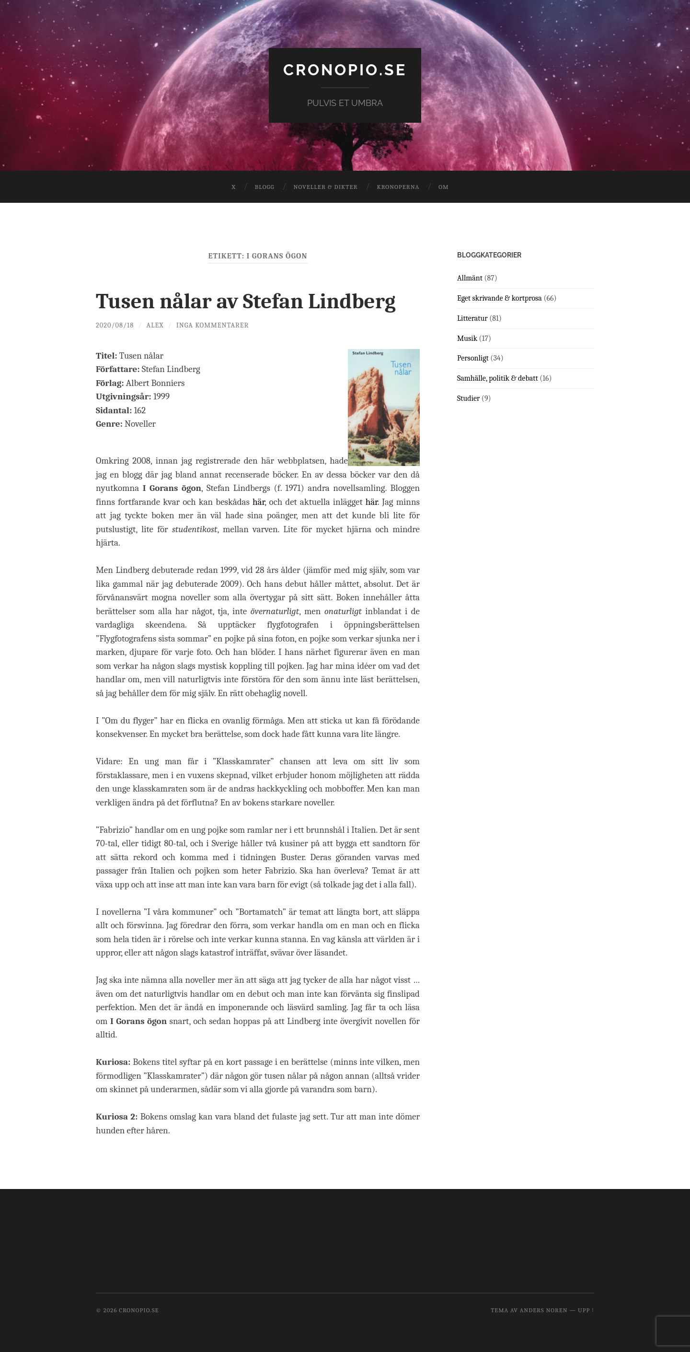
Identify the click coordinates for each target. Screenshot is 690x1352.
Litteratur (472, 318)
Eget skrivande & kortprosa (499, 298)
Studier (468, 398)
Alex (155, 325)
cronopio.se (345, 70)
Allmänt (470, 278)
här (258, 502)
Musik (467, 338)
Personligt (473, 358)
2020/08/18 (115, 325)
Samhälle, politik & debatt (497, 378)
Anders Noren (544, 1310)
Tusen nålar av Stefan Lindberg (246, 301)
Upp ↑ (586, 1310)
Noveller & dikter (326, 186)
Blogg (265, 186)
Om (443, 186)
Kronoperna (398, 186)
